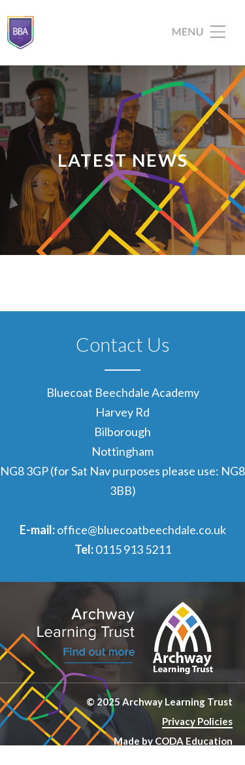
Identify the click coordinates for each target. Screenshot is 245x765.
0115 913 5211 (133, 549)
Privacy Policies (197, 721)
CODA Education (194, 741)
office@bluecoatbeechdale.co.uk (141, 529)
